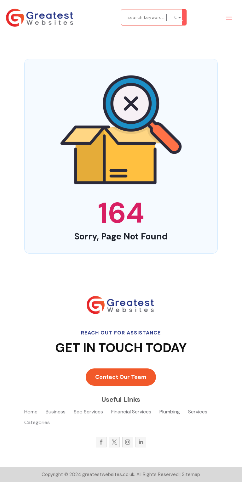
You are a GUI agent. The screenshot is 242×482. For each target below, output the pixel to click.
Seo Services (88, 412)
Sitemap (191, 474)
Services (197, 412)
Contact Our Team (121, 377)
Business (56, 412)
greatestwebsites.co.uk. (108, 474)
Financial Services (131, 412)
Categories (37, 423)
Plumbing (169, 412)
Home (30, 412)
